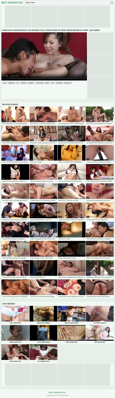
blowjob (31, 83)
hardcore (23, 83)
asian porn (67, 83)
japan (47, 83)
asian (5, 83)
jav (17, 83)
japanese (12, 83)
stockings (59, 83)
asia (52, 83)
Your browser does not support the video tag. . (44, 56)
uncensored (39, 83)
